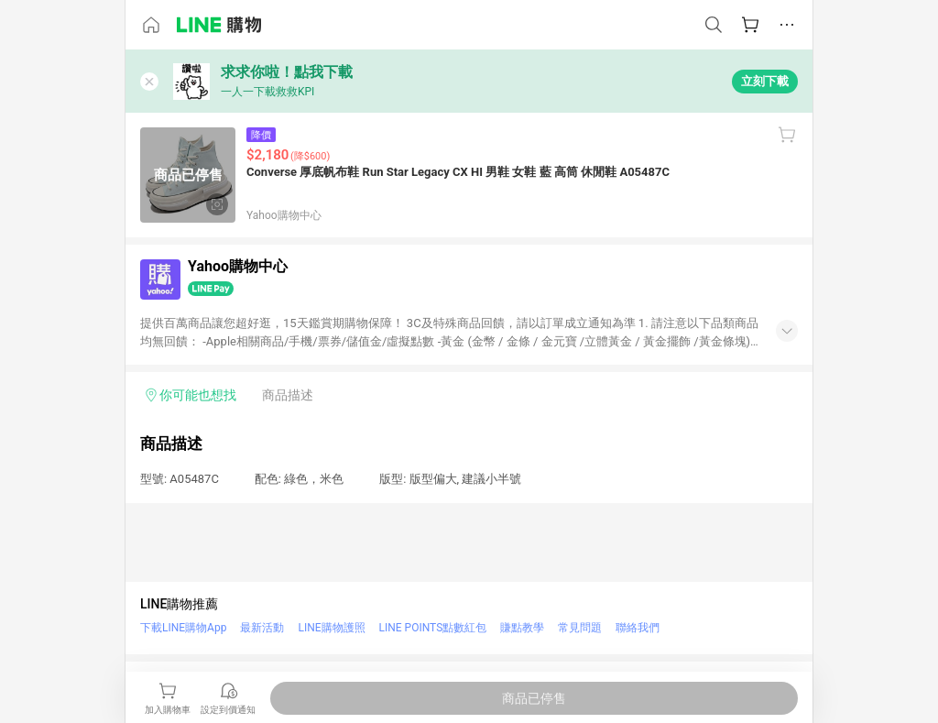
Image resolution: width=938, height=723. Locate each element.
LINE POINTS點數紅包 (433, 627)
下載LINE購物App (183, 627)
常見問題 (580, 627)
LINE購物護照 (331, 627)
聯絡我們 (638, 627)
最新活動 (262, 627)
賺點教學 (522, 627)
